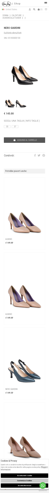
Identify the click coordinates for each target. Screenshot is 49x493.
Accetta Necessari (24, 486)
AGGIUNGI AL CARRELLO (25, 140)
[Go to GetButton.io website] (43, 490)
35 (7, 126)
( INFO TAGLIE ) (32, 120)
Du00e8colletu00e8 (12, 18)
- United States (11, 9)
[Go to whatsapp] (42, 485)
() (40, 9)
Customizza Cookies (24, 481)
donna (5, 15)
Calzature (17, 15)
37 (15, 126)
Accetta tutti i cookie (24, 476)
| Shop (11, 3)
